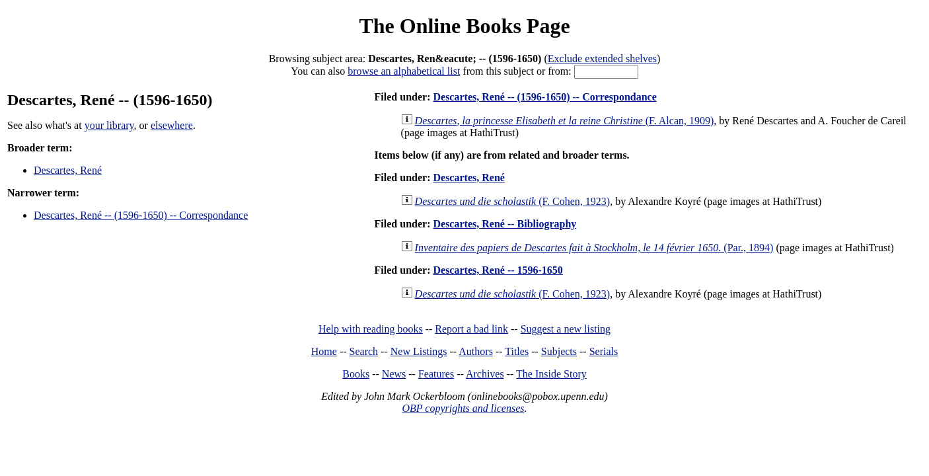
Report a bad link (471, 329)
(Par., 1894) (594, 247)
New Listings (418, 351)
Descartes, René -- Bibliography (504, 223)
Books (355, 373)
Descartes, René (68, 170)
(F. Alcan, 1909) (564, 120)
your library (109, 125)
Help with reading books (370, 329)
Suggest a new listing (566, 329)
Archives (485, 373)
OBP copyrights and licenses (463, 408)
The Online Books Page (464, 26)
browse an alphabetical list (404, 71)
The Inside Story (551, 373)
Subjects (559, 351)
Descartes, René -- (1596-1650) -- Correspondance (141, 215)
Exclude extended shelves (602, 58)
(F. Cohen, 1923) (513, 201)
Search (364, 351)
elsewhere (172, 125)
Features (436, 373)
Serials (603, 351)
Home (324, 351)
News (394, 373)
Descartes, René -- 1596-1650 (497, 270)
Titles (517, 351)
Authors (476, 351)
